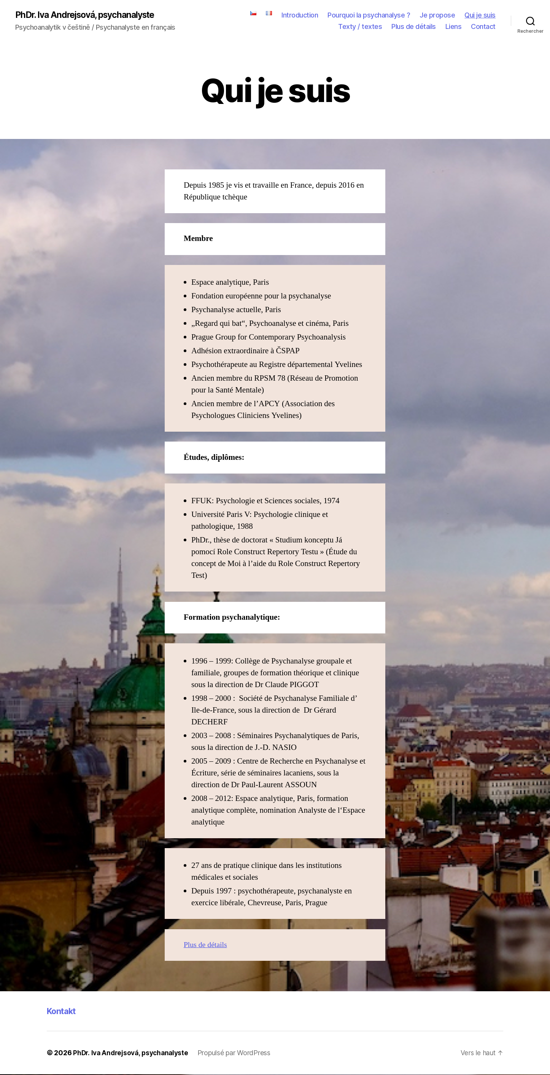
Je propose (437, 15)
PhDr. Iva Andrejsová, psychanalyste (90, 15)
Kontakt (63, 1011)
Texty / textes (360, 27)
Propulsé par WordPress (238, 1053)
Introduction (299, 15)
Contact (483, 27)
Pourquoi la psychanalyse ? (368, 15)
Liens (453, 27)
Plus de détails (413, 27)
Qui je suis (480, 15)
